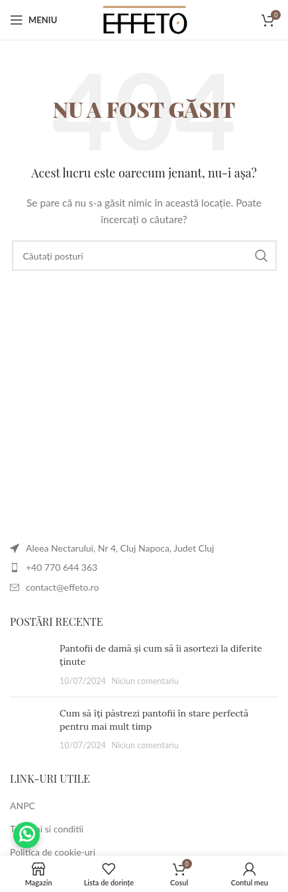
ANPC (22, 805)
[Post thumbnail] (30, 664)
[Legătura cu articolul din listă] (144, 567)
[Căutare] (144, 255)
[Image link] (10, 520)
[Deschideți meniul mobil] (33, 20)
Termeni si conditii (46, 828)
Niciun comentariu (144, 681)
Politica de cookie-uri (52, 852)
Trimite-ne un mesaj (26, 835)
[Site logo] (144, 19)
